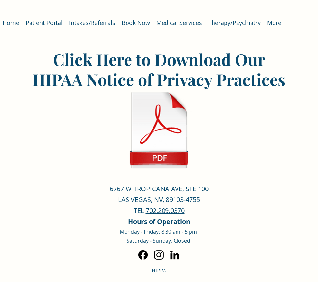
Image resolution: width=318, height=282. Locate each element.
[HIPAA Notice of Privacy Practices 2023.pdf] (159, 130)
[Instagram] (159, 255)
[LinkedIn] (174, 255)
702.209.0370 (165, 210)
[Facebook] (143, 255)
